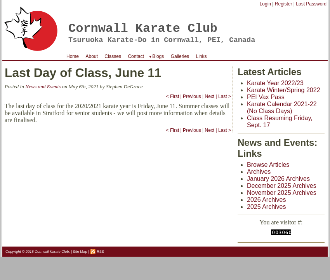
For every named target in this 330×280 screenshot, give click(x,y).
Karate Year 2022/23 (275, 83)
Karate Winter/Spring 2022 (283, 90)
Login (265, 4)
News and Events (43, 86)
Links (201, 56)
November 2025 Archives (281, 192)
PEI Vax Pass (266, 97)
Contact (136, 56)
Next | (211, 96)
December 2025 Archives (281, 185)
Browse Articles (268, 164)
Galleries (180, 56)
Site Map (80, 252)
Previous (192, 96)
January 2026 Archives (278, 178)
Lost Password (311, 4)
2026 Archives (266, 199)
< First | (174, 96)
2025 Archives (266, 206)
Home (72, 56)
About (91, 56)
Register (283, 4)
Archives (259, 171)
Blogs (158, 56)
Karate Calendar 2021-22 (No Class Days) (282, 107)
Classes (112, 56)
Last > (224, 96)
